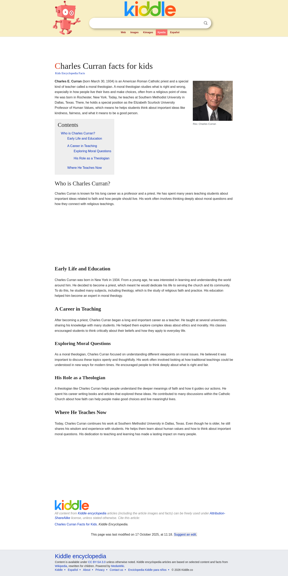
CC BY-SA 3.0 (96, 562)
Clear (197, 23)
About (86, 569)
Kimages (148, 32)
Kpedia (162, 32)
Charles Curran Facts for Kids (76, 524)
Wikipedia (61, 566)
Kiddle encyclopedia (92, 513)
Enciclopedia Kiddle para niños (147, 569)
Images (134, 32)
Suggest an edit (185, 534)
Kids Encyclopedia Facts (70, 73)
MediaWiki (117, 566)
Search (205, 23)
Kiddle (59, 569)
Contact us (116, 569)
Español (174, 32)
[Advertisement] (144, 48)
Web (123, 32)
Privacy (100, 569)
